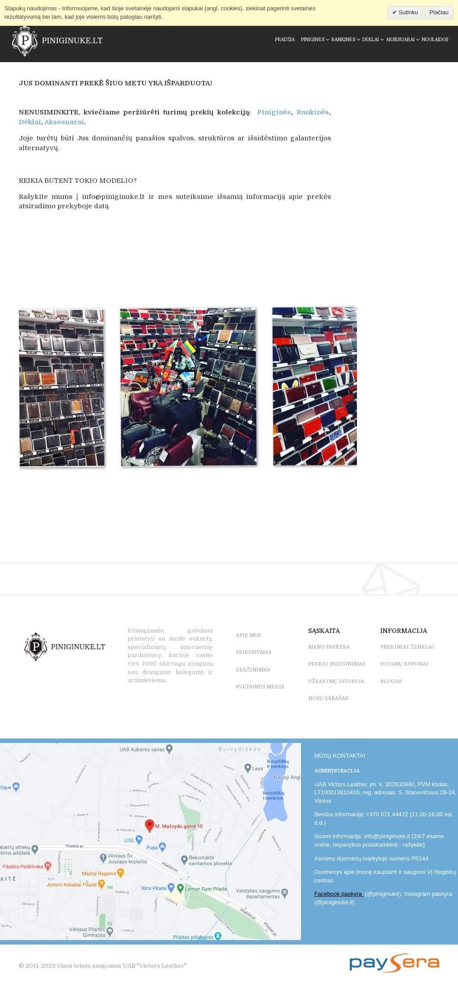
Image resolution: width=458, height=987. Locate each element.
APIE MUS (248, 635)
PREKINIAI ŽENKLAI (407, 647)
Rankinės (313, 112)
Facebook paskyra (339, 893)
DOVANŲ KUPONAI (404, 664)
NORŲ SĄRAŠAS (328, 698)
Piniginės (274, 112)
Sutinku (407, 12)
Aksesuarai (64, 122)
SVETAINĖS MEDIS (260, 687)
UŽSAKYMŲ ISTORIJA (336, 681)
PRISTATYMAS (253, 652)
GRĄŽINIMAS (253, 670)
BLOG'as (391, 681)
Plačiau (439, 12)
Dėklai (30, 122)
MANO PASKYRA (329, 647)
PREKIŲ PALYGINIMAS (336, 664)
